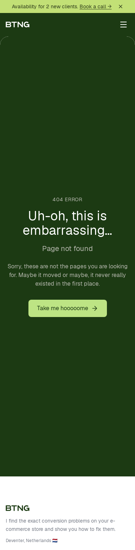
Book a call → (96, 6)
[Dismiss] (120, 6)
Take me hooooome (67, 308)
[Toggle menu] (123, 24)
